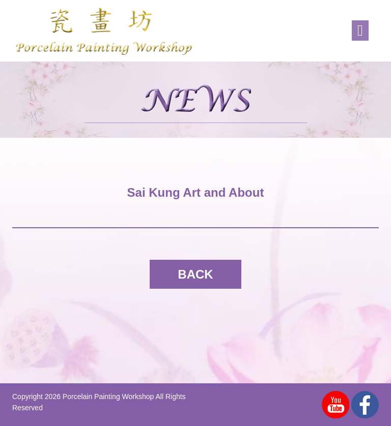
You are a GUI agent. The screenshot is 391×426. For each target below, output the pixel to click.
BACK (195, 274)
